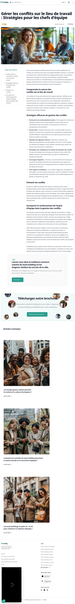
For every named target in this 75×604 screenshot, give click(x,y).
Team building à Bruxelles (48, 546)
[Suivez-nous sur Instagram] (41, 590)
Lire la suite (17, 280)
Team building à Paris (47, 560)
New (14, 259)
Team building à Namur (47, 549)
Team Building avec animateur (9, 562)
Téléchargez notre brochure (36, 314)
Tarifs (2, 564)
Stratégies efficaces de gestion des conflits (12, 85)
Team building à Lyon (46, 565)
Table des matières (10, 70)
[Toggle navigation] (73, 2)
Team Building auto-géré (8, 559)
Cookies (45, 600)
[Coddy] (4, 2)
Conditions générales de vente (32, 600)
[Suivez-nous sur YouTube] (44, 590)
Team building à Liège (47, 554)
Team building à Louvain (47, 562)
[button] (3, 601)
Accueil (3, 554)
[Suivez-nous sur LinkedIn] (47, 590)
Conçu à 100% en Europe (15, 2)
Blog (2, 567)
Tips (4, 24)
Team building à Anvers (47, 557)
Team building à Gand (47, 552)
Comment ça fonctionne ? (8, 556)
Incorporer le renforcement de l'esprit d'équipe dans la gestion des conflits (12, 99)
